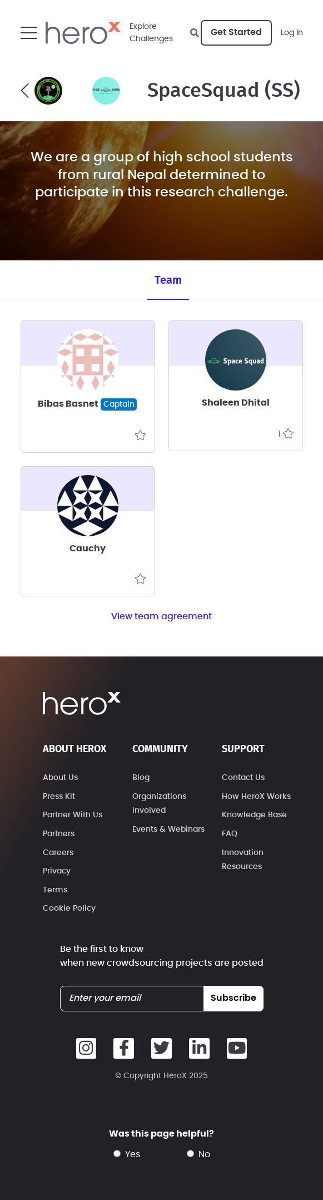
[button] (29, 33)
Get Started (236, 32)
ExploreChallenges (151, 33)
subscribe (233, 998)
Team (168, 280)
